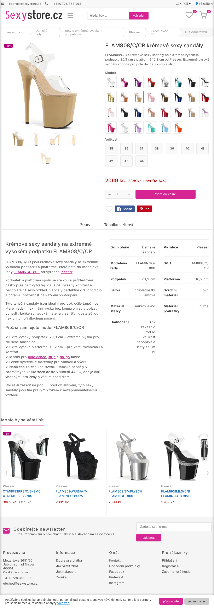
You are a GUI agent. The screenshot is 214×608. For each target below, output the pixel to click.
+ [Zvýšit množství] (129, 194)
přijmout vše (171, 601)
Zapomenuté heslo (176, 572)
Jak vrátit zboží (68, 566)
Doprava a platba (69, 560)
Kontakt (115, 560)
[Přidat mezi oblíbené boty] (109, 209)
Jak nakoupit (66, 572)
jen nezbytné (197, 601)
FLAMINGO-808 (27, 272)
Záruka (61, 577)
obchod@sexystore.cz (20, 583)
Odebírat (149, 537)
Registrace (170, 566)
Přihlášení (206, 3)
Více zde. (63, 603)
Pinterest (116, 577)
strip (52, 357)
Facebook (116, 572)
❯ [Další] (207, 472)
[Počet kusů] (119, 194)
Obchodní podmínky (124, 566)
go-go (65, 357)
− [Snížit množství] (109, 194)
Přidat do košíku (166, 194)
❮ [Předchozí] (6, 472)
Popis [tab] (85, 224)
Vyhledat (138, 15)
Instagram (117, 583)
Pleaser (67, 272)
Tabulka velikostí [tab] (119, 225)
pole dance (37, 357)
